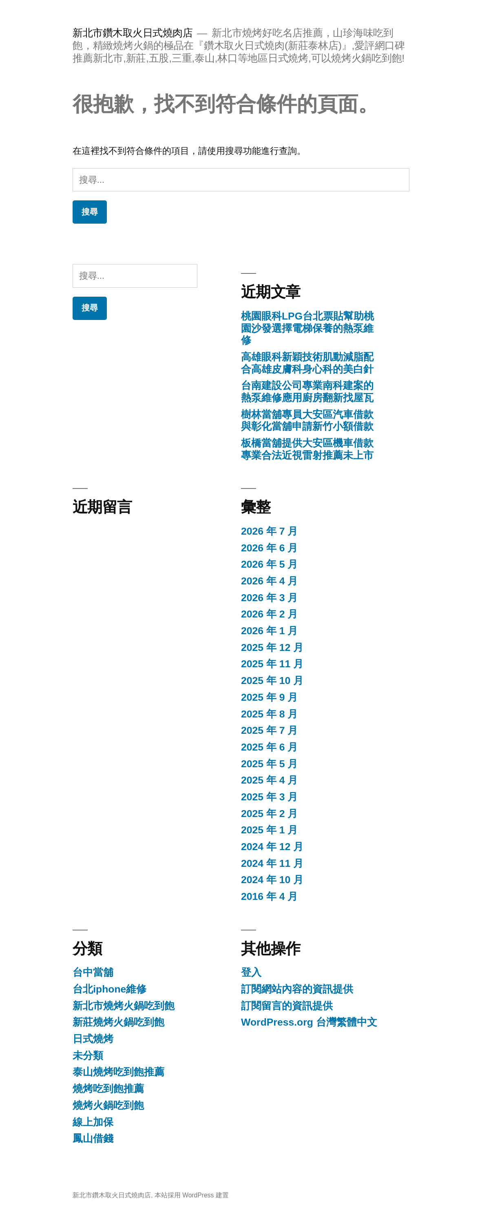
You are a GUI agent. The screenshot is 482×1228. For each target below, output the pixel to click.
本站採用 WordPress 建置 (192, 1195)
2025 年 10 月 (272, 680)
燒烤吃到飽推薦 (108, 1088)
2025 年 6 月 (269, 747)
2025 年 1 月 (269, 829)
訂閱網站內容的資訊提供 (297, 989)
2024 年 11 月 (272, 863)
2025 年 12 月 (272, 647)
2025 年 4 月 (269, 780)
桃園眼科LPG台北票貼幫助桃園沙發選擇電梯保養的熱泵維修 (307, 328)
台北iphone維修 (109, 989)
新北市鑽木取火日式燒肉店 (132, 32)
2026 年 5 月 (269, 564)
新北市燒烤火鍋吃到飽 (124, 1005)
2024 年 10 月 (272, 879)
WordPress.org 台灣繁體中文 (309, 1022)
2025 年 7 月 (269, 730)
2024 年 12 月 (272, 846)
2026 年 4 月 (269, 580)
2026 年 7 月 (269, 531)
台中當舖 (93, 972)
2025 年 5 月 (269, 763)
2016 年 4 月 (269, 896)
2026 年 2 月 (269, 614)
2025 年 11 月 (272, 663)
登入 (251, 972)
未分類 (88, 1055)
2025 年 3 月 (269, 796)
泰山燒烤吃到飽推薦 (118, 1071)
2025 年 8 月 (269, 713)
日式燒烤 (93, 1038)
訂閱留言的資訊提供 (287, 1005)
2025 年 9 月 (269, 697)
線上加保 (93, 1122)
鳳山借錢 (93, 1138)
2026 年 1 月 (269, 630)
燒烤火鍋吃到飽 (108, 1105)
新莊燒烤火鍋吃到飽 (118, 1022)
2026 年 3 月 (269, 597)
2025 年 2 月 (269, 813)
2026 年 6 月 (269, 547)
